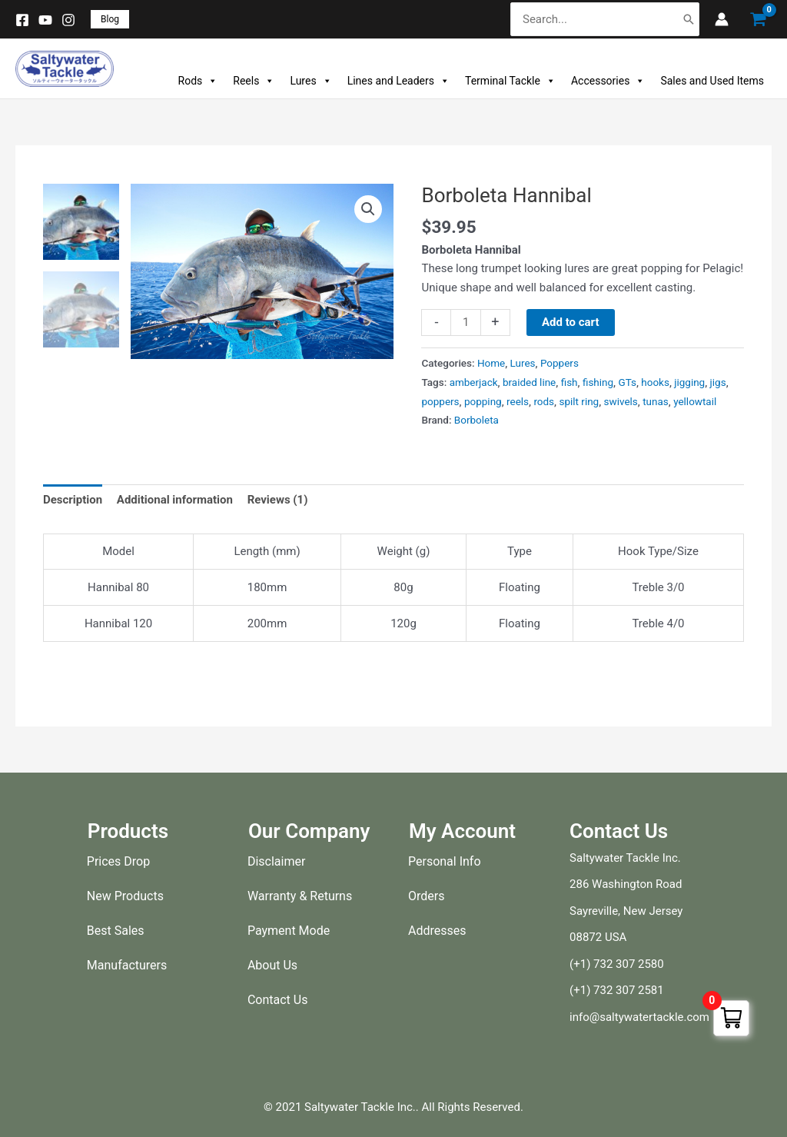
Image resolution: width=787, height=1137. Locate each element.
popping (483, 401)
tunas (656, 401)
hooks (656, 382)
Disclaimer (276, 861)
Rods (198, 81)
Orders (426, 896)
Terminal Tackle (510, 81)
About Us (272, 965)
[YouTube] (45, 20)
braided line (529, 382)
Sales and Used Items (712, 81)
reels (517, 401)
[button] (110, 19)
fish (569, 382)
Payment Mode (288, 930)
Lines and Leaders (398, 81)
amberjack (474, 382)
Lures (310, 81)
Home (491, 363)
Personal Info (444, 861)
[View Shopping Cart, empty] (758, 19)
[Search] (689, 19)
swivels (621, 401)
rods (544, 401)
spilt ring (579, 401)
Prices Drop (118, 861)
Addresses (437, 930)
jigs (718, 382)
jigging (690, 382)
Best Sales (115, 930)
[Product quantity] (465, 323)
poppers (440, 401)
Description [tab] (72, 500)
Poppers (559, 363)
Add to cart (570, 322)
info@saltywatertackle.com (639, 1017)
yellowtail (694, 401)
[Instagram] (68, 20)
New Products (125, 896)
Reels (253, 81)
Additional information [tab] (175, 500)
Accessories (608, 81)
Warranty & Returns (299, 896)
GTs (627, 382)
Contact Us (277, 999)
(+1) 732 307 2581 (616, 990)
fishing (598, 382)
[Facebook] (22, 20)
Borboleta (476, 420)
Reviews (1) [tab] (277, 500)
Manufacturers (127, 965)
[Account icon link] (722, 19)
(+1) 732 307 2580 (616, 964)
